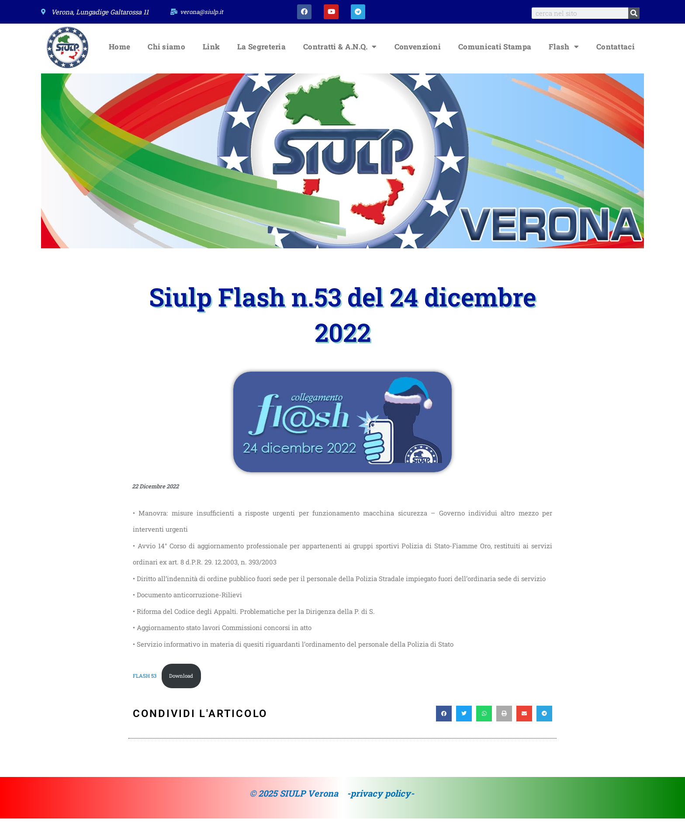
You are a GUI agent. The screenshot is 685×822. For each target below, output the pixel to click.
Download (182, 678)
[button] (444, 717)
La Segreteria (261, 49)
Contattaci (615, 49)
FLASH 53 (145, 678)
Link (211, 49)
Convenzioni (417, 49)
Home (119, 49)
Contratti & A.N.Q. (340, 49)
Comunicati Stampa (494, 49)
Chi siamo (166, 49)
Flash (564, 49)
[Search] (634, 13)
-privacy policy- (380, 796)
